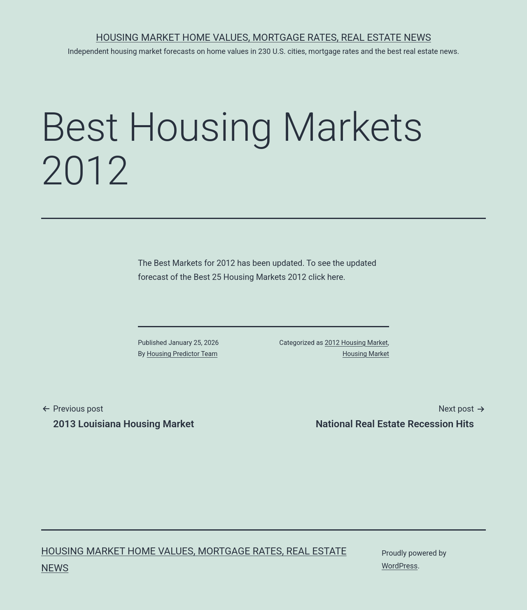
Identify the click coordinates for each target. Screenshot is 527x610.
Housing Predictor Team (182, 354)
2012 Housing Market (356, 343)
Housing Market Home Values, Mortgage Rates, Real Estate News (263, 37)
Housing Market (366, 354)
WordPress (399, 565)
